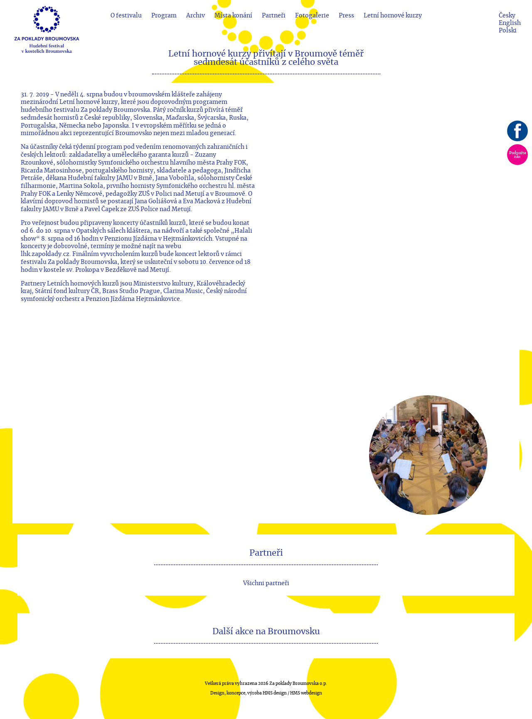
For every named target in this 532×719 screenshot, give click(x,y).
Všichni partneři (266, 583)
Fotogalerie (312, 15)
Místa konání (233, 15)
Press (346, 15)
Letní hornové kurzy (393, 15)
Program (164, 15)
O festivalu (126, 15)
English (510, 23)
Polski (508, 30)
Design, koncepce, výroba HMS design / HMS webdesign (266, 693)
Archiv (195, 15)
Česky (507, 15)
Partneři (274, 15)
